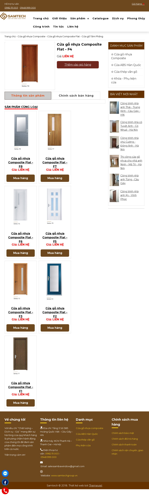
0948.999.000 (28, 7)
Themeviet (95, 492)
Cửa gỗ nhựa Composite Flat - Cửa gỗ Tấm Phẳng (75, 36)
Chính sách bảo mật (123, 439)
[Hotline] (5, 490)
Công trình (41, 26)
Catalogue (100, 18)
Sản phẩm (77, 18)
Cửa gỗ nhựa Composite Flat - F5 (54, 240)
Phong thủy (136, 18)
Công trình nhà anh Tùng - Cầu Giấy (129, 179)
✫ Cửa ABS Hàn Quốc (126, 65)
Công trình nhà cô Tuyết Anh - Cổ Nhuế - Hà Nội (131, 126)
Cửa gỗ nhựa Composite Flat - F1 (20, 394)
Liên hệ (72, 26)
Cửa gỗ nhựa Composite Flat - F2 (54, 317)
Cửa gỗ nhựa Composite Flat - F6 (20, 240)
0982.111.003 (11, 7)
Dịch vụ (118, 18)
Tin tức (58, 26)
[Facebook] (5, 482)
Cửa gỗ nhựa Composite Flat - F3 (20, 317)
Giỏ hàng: (138, 3)
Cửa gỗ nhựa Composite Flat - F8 (20, 164)
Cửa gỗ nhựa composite (89, 435)
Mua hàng (20, 179)
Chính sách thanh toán (124, 451)
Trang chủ (41, 18)
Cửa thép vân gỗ (85, 446)
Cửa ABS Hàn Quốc (87, 440)
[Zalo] (5, 473)
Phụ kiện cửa (83, 452)
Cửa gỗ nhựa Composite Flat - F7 (54, 164)
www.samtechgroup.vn (64, 482)
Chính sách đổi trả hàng (125, 445)
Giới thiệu (59, 18)
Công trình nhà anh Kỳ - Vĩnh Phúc (129, 195)
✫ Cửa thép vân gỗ (124, 71)
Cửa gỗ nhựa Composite (31, 36)
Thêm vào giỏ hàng (77, 64)
